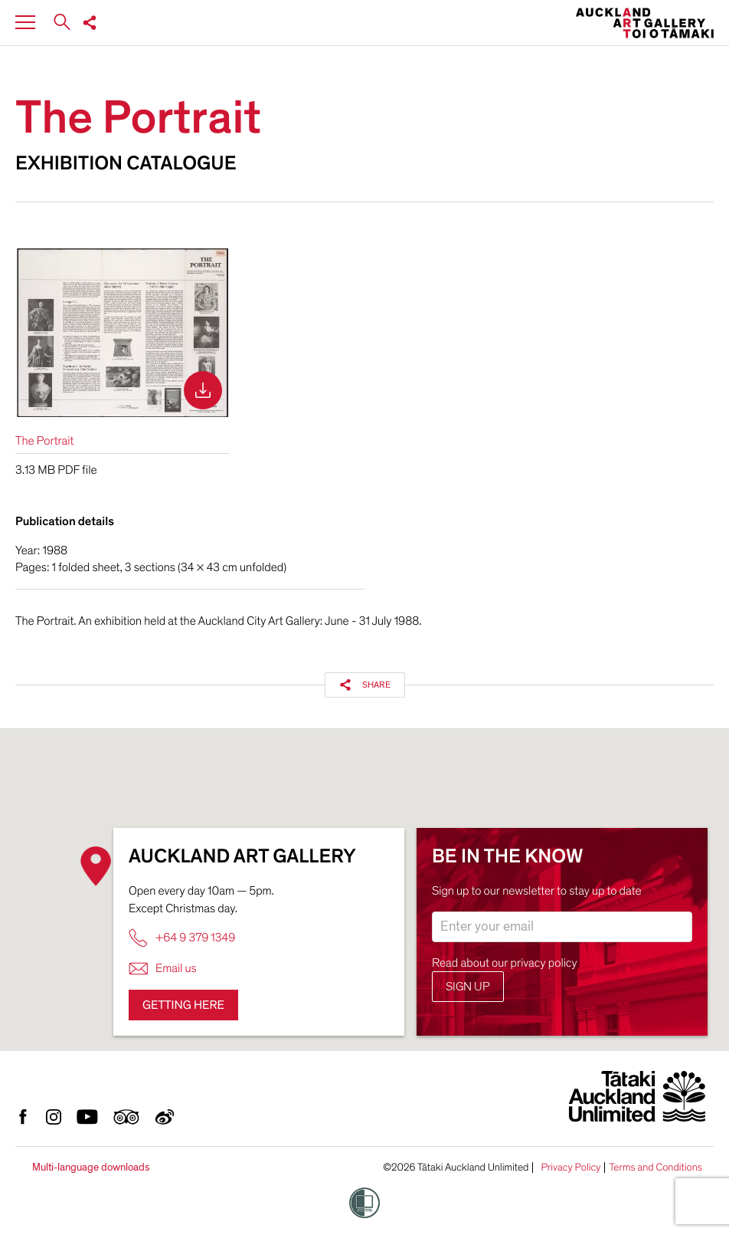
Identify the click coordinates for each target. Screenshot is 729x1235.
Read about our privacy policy (504, 962)
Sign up (468, 986)
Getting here (183, 1005)
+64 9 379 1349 (182, 938)
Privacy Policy (570, 1167)
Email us (163, 968)
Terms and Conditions (655, 1167)
